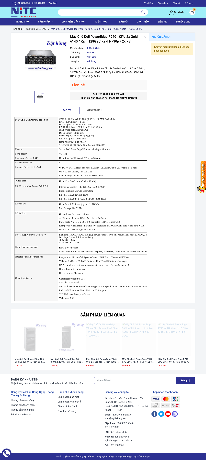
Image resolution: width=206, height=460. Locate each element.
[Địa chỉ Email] (135, 380)
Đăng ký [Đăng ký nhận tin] (185, 380)
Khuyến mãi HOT (161, 36)
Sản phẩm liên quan (103, 315)
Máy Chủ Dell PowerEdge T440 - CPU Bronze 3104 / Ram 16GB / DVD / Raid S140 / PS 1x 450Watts (102, 360)
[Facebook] (154, 414)
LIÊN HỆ (162, 21)
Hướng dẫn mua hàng (22, 400)
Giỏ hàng (189, 3)
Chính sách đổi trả (67, 406)
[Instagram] (175, 414)
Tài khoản (176, 12)
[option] (40, 61)
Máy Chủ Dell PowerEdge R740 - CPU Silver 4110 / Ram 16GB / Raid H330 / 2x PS (174, 360)
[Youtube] (168, 414)
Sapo (147, 456)
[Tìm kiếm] (143, 12)
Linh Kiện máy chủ (74, 22)
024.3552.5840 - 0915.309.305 (29, 3)
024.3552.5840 (125, 423)
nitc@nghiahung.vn (122, 414)
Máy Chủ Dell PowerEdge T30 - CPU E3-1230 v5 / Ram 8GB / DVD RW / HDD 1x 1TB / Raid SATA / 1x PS (30, 360)
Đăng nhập (163, 3)
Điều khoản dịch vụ (21, 414)
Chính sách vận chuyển (70, 401)
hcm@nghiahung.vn (115, 418)
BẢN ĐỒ (123, 21)
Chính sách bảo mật (68, 397)
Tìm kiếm (148, 3)
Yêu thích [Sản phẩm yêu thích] (52, 3)
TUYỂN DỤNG (183, 21)
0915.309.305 (112, 427)
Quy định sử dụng (67, 411)
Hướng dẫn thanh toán (23, 405)
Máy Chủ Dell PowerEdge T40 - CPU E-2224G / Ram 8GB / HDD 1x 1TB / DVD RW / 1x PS (65, 360)
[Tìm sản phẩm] (98, 12)
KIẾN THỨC (102, 22)
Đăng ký (176, 3)
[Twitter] (161, 414)
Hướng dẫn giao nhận (22, 409)
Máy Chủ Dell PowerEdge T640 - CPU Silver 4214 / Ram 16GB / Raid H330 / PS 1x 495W (138, 360)
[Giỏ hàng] (192, 12)
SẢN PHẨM (45, 22)
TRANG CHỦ (22, 21)
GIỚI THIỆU (143, 21)
